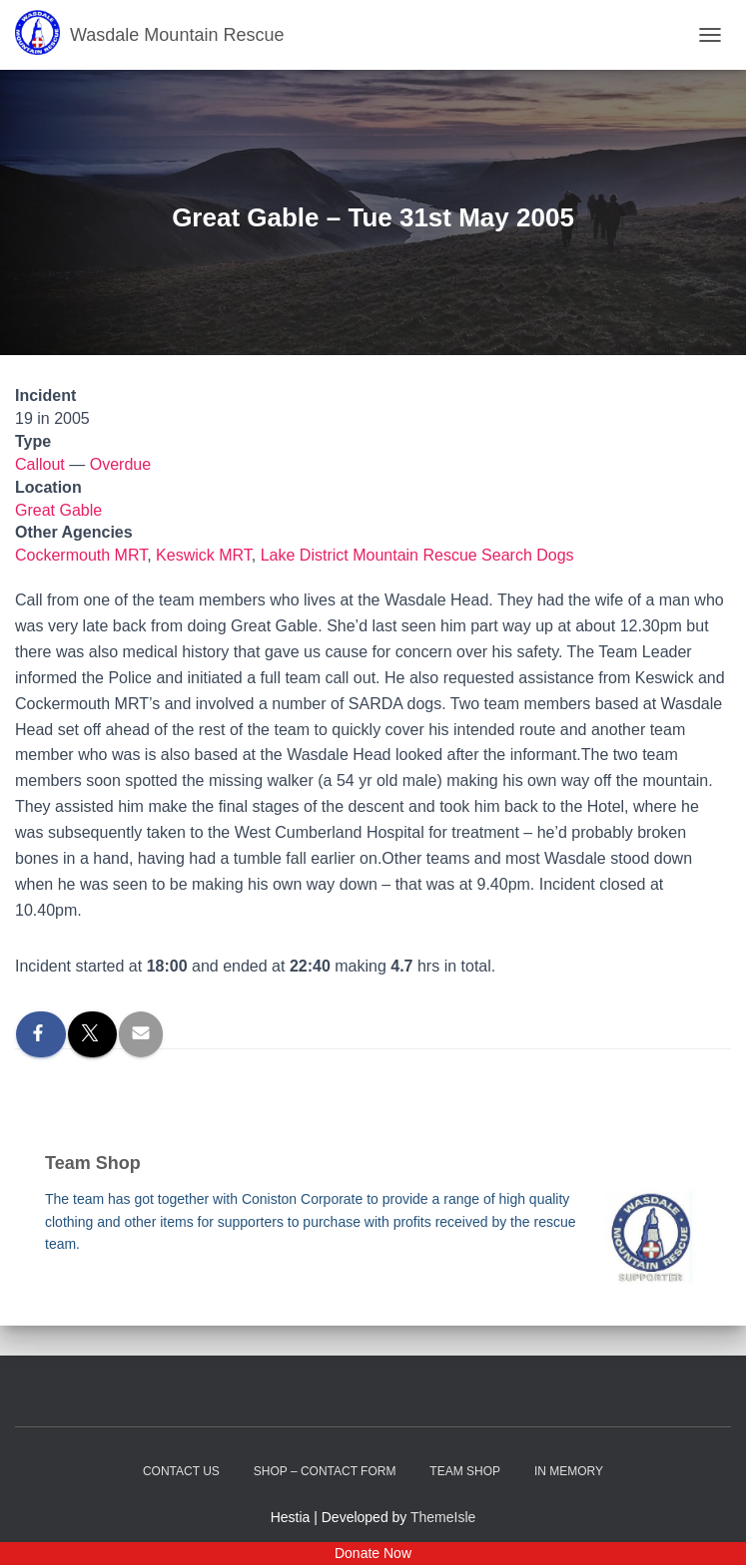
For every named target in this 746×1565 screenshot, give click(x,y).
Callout (40, 464)
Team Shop (464, 1471)
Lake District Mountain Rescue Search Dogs (417, 555)
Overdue (120, 464)
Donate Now (373, 1553)
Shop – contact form (325, 1471)
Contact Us (181, 1471)
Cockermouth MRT (81, 555)
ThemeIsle (442, 1517)
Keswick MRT (204, 555)
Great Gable (58, 510)
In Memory (568, 1471)
